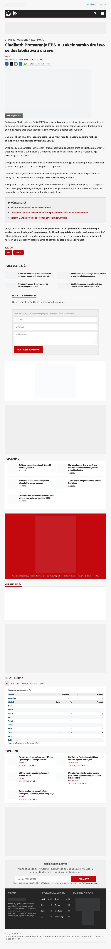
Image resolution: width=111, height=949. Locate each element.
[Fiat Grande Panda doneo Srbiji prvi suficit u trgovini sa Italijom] (61, 761)
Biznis (43, 911)
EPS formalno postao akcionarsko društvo (31, 207)
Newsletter (75, 936)
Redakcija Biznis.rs (31, 59)
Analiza (22, 763)
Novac (57, 905)
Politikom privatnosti (89, 883)
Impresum (17, 936)
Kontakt (26, 936)
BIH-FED (33, 684)
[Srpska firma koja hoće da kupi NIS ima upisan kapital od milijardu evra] (12, 761)
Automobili (73, 763)
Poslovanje (73, 781)
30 (85, 784)
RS (7, 684)
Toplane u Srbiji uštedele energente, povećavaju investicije (39, 218)
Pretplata (98, 936)
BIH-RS (25, 684)
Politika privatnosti (48, 936)
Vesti (43, 899)
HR (18, 684)
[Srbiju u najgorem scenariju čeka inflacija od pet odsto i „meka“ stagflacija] (12, 795)
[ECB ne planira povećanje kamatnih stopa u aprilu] (12, 776)
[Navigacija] (102, 13)
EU (42, 917)
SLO (12, 684)
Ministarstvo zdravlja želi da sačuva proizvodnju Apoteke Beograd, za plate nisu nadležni (84, 775)
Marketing (35, 936)
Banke (21, 778)
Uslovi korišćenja (63, 936)
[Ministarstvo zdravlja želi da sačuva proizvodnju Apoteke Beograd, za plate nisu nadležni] (61, 776)
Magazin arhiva (87, 936)
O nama (8, 936)
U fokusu (58, 911)
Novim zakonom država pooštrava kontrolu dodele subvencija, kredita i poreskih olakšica (83, 467)
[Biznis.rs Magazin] (55, 544)
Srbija (7, 56)
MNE (42, 684)
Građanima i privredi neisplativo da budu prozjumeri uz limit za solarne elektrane (49, 212)
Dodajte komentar (24, 296)
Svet (42, 905)
